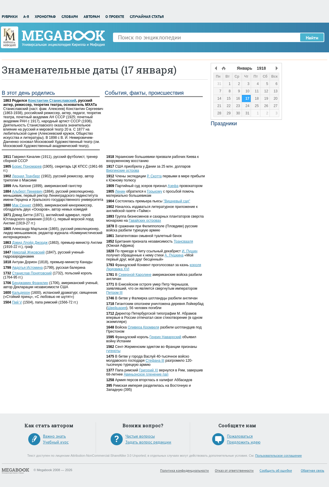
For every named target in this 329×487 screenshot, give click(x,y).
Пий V (17, 302)
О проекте (114, 16)
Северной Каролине (134, 275)
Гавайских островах (145, 221)
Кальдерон (21, 293)
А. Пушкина (173, 255)
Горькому (154, 191)
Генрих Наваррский (165, 337)
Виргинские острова (122, 171)
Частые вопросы (140, 436)
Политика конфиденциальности (184, 470)
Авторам (92, 16)
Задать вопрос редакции (148, 442)
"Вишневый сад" (176, 201)
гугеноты (113, 351)
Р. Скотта (154, 176)
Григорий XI (148, 370)
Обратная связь (312, 470)
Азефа (173, 186)
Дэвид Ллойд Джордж (30, 243)
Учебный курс (56, 442)
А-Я (26, 16)
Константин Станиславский (52, 101)
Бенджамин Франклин (30, 283)
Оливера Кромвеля (143, 327)
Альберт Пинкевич (27, 191)
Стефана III (155, 360)
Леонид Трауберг (26, 176)
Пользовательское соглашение (278, 455)
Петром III (114, 293)
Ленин (120, 191)
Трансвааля (183, 241)
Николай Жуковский (28, 252)
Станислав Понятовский (32, 273)
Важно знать (54, 436)
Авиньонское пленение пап (146, 374)
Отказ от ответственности (234, 470)
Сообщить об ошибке (276, 470)
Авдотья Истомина (27, 268)
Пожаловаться (240, 436)
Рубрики (10, 16)
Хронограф (45, 16)
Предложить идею (243, 442)
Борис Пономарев (27, 166)
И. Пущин (189, 251)
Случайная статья (147, 16)
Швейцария (116, 308)
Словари (70, 16)
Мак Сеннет (21, 205)
